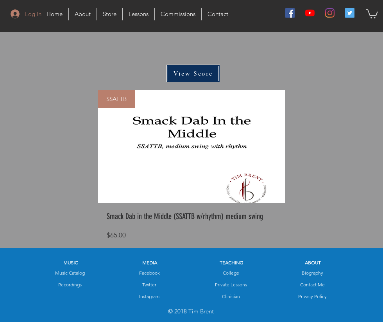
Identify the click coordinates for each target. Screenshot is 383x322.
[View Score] (193, 73)
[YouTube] (310, 13)
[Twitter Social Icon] (349, 13)
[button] (372, 13)
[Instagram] (330, 13)
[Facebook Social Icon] (290, 13)
